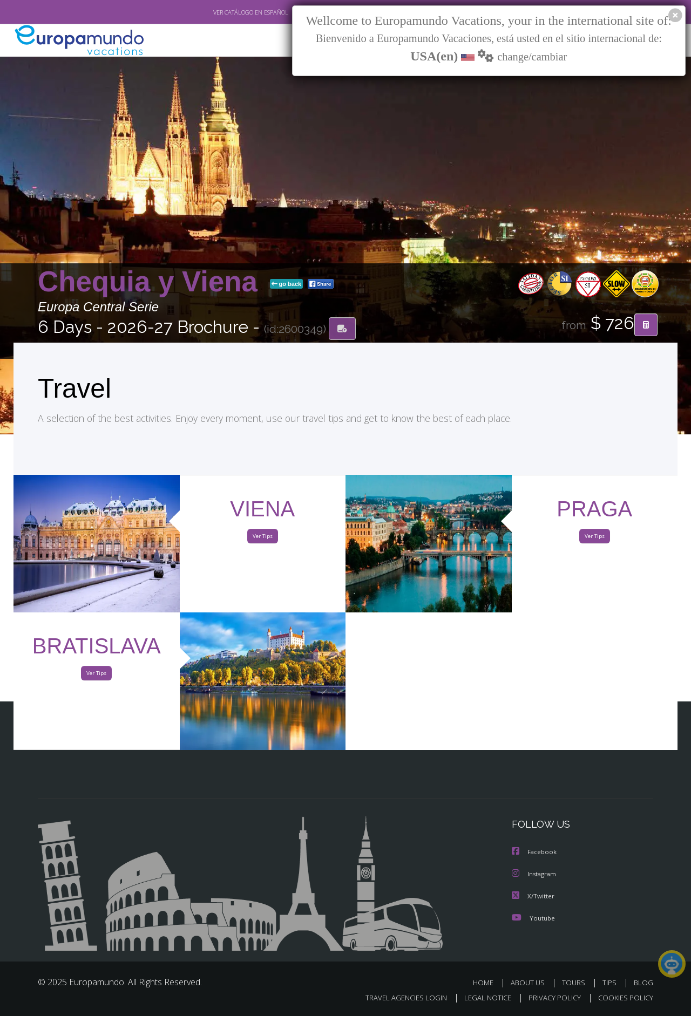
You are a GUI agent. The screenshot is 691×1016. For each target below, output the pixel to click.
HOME (487, 982)
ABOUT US (530, 982)
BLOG (643, 982)
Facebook (535, 853)
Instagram (535, 874)
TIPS (611, 982)
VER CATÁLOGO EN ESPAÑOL (226, 12)
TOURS (576, 982)
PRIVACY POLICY (550, 998)
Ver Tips (262, 538)
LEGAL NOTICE (480, 998)
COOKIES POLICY (623, 998)
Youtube (533, 917)
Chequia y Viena (152, 282)
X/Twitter (533, 896)
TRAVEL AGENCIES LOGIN (396, 998)
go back (287, 285)
